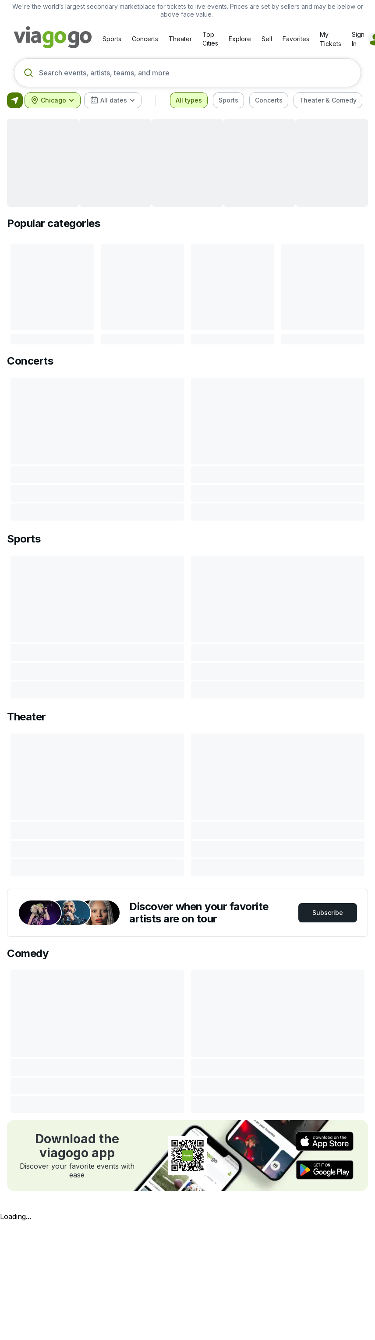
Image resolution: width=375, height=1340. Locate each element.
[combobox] (53, 100)
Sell (267, 39)
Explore (240, 39)
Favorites (296, 39)
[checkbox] (189, 100)
